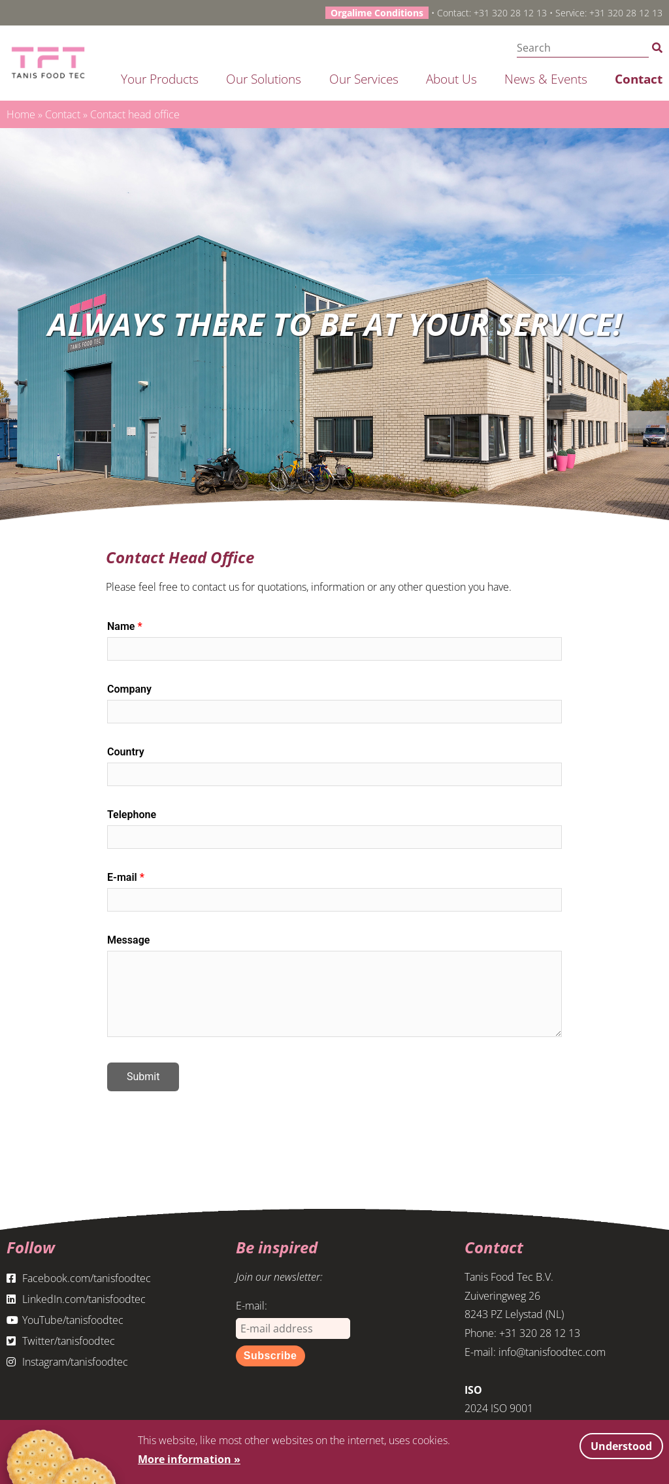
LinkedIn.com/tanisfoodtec (76, 1299)
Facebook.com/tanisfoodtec (79, 1278)
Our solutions (263, 79)
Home (21, 114)
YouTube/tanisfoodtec (65, 1320)
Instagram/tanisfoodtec (67, 1362)
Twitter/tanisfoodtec (61, 1341)
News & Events (545, 79)
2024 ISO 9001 (499, 1408)
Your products (160, 79)
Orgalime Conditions (377, 13)
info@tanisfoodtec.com (552, 1352)
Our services (364, 79)
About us (451, 79)
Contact (638, 79)
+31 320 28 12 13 (510, 13)
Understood (621, 1446)
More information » (189, 1459)
